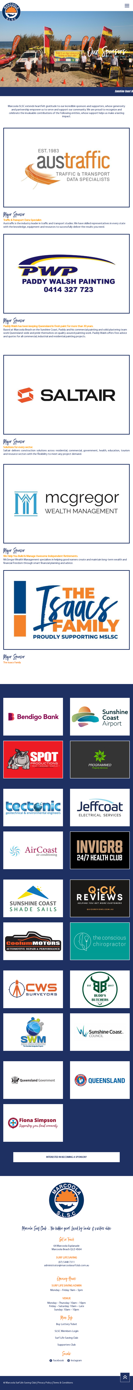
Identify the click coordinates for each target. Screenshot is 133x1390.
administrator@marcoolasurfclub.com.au (66, 1265)
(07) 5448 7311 (66, 1262)
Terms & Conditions (63, 1383)
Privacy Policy (45, 1383)
